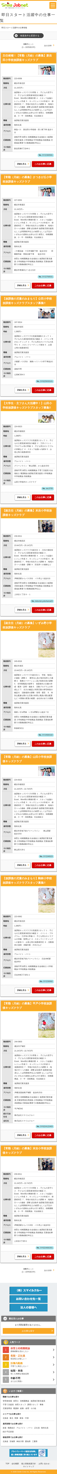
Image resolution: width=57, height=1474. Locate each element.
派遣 (4, 1428)
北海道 (5, 1418)
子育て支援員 (8, 1405)
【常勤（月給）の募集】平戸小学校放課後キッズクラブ (27, 1005)
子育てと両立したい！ (28, 1364)
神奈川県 (20, 1441)
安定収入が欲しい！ (28, 1357)
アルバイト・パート (24, 1428)
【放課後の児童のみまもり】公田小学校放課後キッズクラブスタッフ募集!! (27, 301)
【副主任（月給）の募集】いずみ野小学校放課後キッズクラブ (27, 625)
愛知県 (28, 1441)
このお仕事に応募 (42, 164)
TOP (7, 1464)
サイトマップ (28, 1466)
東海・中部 (24, 1418)
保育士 (16, 1401)
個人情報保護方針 (28, 1464)
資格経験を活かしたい (28, 1349)
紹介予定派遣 (8, 1432)
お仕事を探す (28, 1331)
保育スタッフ (20, 1405)
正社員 (37, 1428)
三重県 (34, 1441)
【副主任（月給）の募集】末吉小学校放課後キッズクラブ (27, 513)
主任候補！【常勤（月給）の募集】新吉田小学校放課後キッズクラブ (27, 57)
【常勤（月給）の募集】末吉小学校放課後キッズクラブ (27, 1150)
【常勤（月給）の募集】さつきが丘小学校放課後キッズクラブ (27, 179)
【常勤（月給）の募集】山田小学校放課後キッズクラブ (27, 759)
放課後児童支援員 (38, 1401)
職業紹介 (11, 1428)
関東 (16, 1418)
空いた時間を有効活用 (28, 1372)
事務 (41, 1405)
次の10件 (48, 46)
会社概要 (15, 1464)
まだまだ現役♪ (28, 1379)
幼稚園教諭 (24, 1401)
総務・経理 (24, 1408)
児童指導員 (7, 1408)
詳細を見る (21, 164)
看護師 (16, 1408)
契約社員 (44, 1428)
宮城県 (12, 1441)
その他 (33, 1408)
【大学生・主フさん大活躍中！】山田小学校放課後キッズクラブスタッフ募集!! (27, 405)
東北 (11, 1418)
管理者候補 (7, 1401)
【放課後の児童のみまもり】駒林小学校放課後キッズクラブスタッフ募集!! (27, 880)
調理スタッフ (32, 1405)
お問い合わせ (44, 1464)
